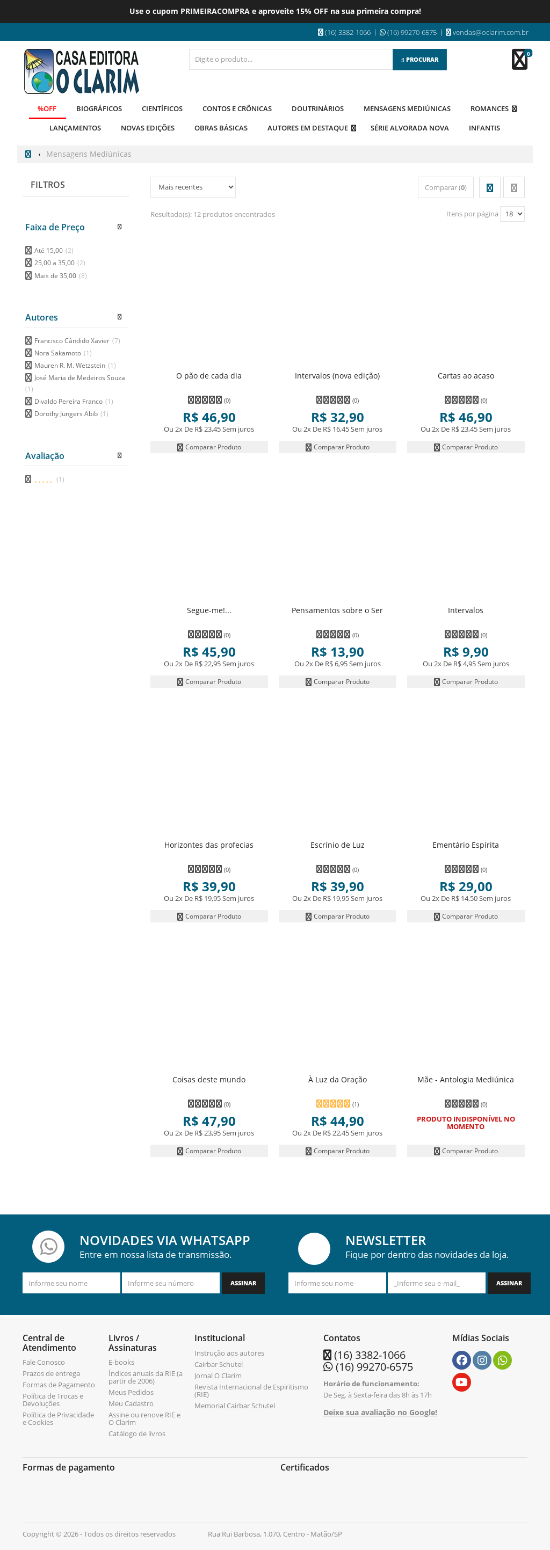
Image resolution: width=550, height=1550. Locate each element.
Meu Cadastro (131, 1403)
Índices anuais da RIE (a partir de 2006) (145, 1376)
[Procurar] (420, 59)
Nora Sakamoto (63, 352)
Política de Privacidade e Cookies (58, 1417)
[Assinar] (243, 1282)
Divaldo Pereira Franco (73, 400)
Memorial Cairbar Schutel (234, 1404)
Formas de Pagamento (59, 1384)
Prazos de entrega (51, 1373)
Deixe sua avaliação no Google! (380, 1412)
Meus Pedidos (131, 1391)
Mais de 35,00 (60, 274)
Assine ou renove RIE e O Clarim (144, 1417)
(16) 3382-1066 (370, 1354)
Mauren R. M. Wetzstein (75, 364)
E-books (121, 1361)
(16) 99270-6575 (374, 1365)
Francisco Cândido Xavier (77, 339)
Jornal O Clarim (218, 1374)
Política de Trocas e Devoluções (53, 1399)
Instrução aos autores (229, 1352)
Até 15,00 (54, 249)
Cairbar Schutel (218, 1363)
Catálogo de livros (136, 1433)
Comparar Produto (209, 445)
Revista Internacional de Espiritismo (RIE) (251, 1389)
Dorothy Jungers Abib (71, 413)
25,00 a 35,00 (59, 262)
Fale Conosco (44, 1361)
